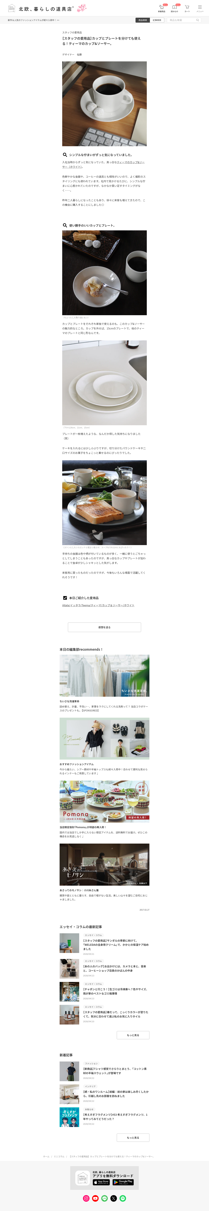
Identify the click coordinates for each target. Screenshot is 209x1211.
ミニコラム (59, 1156)
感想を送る (104, 627)
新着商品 (161, 11)
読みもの (174, 11)
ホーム (46, 1156)
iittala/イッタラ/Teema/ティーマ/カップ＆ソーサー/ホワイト (98, 605)
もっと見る (133, 1035)
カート (187, 11)
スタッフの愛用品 (72, 32)
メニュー (200, 11)
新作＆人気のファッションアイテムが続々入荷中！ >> (33, 20)
